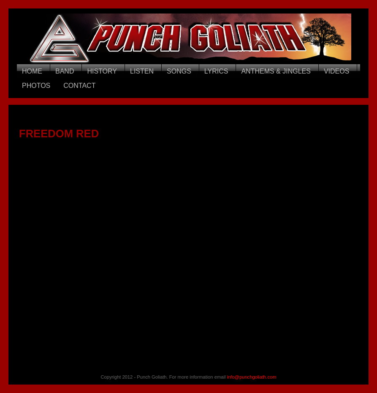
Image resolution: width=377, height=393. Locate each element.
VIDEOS (336, 71)
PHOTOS (36, 85)
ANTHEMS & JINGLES (275, 71)
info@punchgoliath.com (252, 376)
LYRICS (216, 71)
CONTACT (79, 85)
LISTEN (142, 71)
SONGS (179, 71)
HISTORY (102, 71)
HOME (32, 71)
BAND (64, 71)
